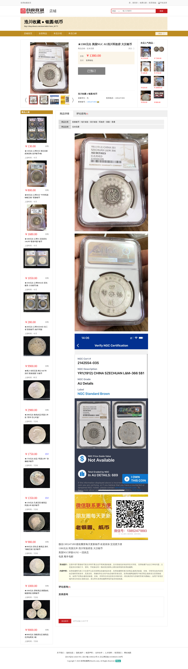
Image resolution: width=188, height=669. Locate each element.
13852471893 (93, 102)
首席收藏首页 (26, 3)
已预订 (91, 71)
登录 (136, 3)
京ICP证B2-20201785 (73, 657)
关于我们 (60, 653)
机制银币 (76, 122)
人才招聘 (108, 653)
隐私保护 (79, 653)
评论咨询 (82, 113)
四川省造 (94, 122)
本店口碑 (72, 33)
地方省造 (85, 122)
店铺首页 (28, 33)
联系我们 (118, 653)
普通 (113, 122)
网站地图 (127, 653)
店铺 (52, 11)
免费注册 (143, 3)
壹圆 (108, 122)
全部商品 (43, 33)
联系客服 (152, 3)
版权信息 (69, 653)
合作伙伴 (98, 653)
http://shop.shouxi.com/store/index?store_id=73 (41, 26)
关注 (161, 34)
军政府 (102, 122)
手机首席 (162, 3)
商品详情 (64, 113)
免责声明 (89, 653)
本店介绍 (58, 33)
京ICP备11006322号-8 (90, 657)
